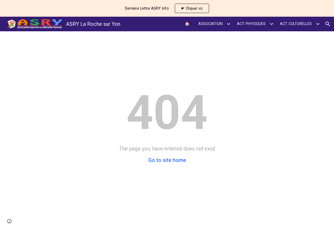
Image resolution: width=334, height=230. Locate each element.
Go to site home (167, 160)
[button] (327, 24)
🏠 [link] (187, 23)
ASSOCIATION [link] (210, 23)
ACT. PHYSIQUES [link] (251, 23)
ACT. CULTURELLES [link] (296, 23)
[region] (167, 8)
